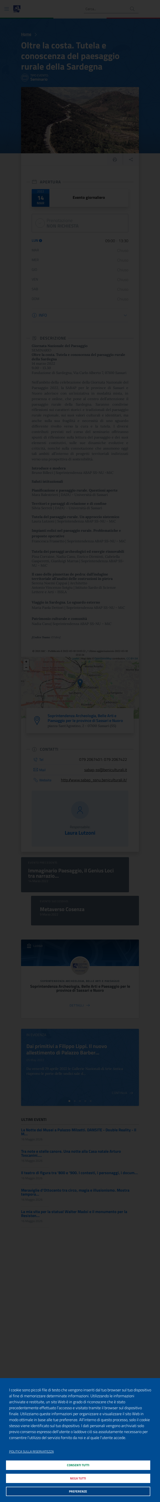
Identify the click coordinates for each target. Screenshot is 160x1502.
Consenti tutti (78, 1460)
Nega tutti (77, 1475)
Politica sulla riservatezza (31, 1447)
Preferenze (77, 1490)
